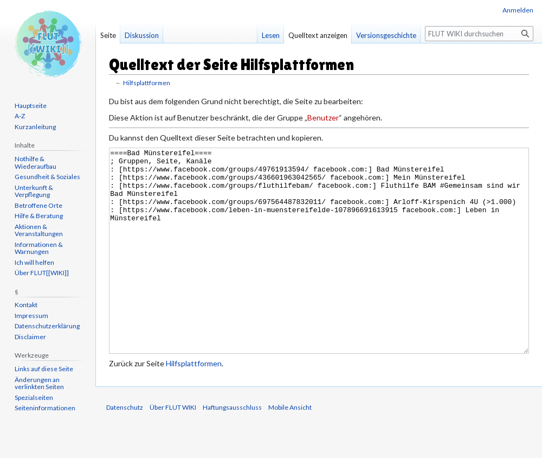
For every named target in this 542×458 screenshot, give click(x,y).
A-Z (20, 116)
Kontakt (26, 305)
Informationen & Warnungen (39, 248)
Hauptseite (31, 105)
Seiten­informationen (45, 408)
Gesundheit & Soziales (47, 177)
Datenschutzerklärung (47, 326)
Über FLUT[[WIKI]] (42, 273)
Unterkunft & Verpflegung (34, 191)
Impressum (31, 315)
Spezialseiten (34, 397)
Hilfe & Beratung (39, 216)
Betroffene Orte (38, 205)
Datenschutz (124, 448)
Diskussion (142, 35)
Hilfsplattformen (146, 83)
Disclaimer (30, 337)
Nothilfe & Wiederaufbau (35, 162)
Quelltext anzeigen (317, 35)
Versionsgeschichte (386, 35)
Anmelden (517, 10)
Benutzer (323, 117)
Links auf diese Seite (44, 369)
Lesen (271, 35)
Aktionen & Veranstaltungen (39, 230)
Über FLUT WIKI (173, 448)
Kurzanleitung (35, 127)
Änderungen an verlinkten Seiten (39, 383)
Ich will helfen (34, 262)
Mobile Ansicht (290, 448)
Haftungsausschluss (232, 448)
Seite (108, 35)
